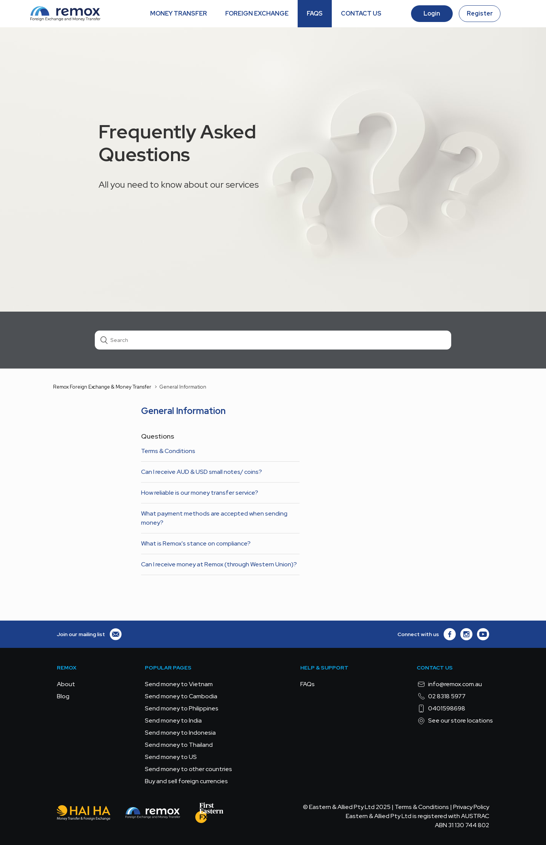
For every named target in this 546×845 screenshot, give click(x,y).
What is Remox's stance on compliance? (196, 543)
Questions (157, 436)
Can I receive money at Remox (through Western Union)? (219, 564)
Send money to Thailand (179, 745)
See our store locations (455, 720)
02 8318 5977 (441, 696)
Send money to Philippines (181, 708)
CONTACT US (361, 13)
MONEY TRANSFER (178, 13)
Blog (63, 696)
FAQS (315, 13)
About (66, 684)
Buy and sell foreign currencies (186, 781)
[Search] (273, 340)
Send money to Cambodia (181, 696)
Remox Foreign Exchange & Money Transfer (102, 387)
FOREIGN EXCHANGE (257, 13)
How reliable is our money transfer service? (199, 493)
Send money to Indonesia (180, 733)
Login (432, 13)
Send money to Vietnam (179, 684)
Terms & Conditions (168, 451)
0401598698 (441, 708)
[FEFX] (209, 814)
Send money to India (173, 720)
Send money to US (171, 757)
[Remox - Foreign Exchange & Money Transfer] (153, 814)
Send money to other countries (188, 769)
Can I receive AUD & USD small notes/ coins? (201, 472)
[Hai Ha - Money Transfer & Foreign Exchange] (83, 814)
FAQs (307, 684)
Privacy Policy (471, 807)
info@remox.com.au (449, 684)
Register (480, 13)
